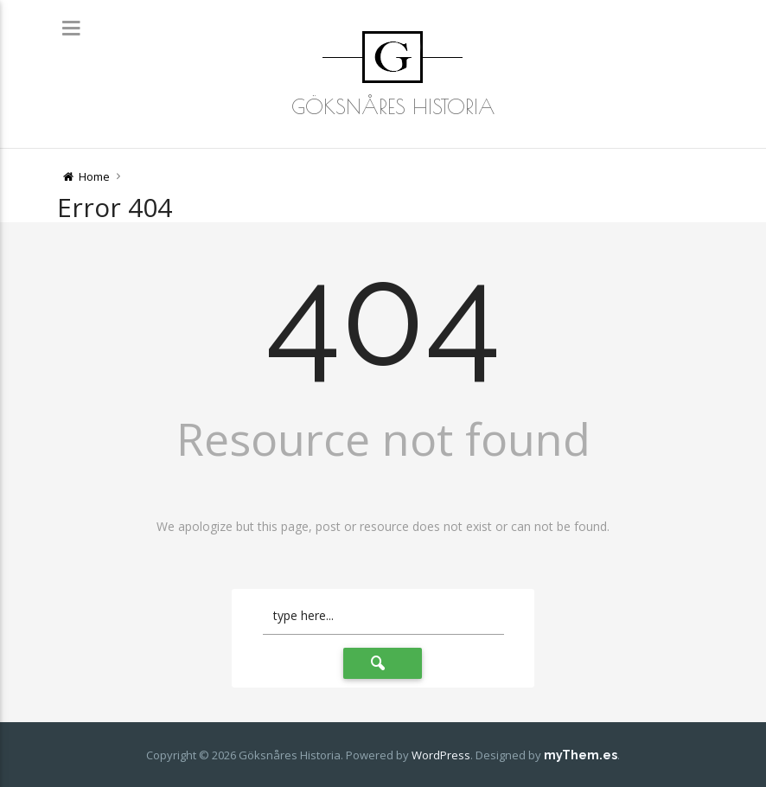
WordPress (441, 755)
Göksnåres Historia (393, 106)
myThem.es (580, 755)
